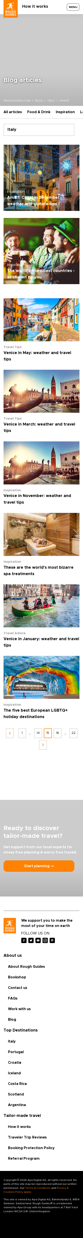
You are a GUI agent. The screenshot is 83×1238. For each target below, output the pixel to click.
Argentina (17, 1105)
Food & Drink (38, 112)
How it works (35, 7)
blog (39, 100)
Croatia (14, 1062)
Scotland (16, 1094)
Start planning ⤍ (39, 866)
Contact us (17, 988)
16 (57, 733)
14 (38, 733)
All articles (13, 112)
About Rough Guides (26, 966)
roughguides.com (17, 100)
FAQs (12, 998)
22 (73, 733)
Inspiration (65, 112)
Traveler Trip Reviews (27, 1137)
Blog (12, 1019)
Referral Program (24, 1158)
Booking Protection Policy (31, 1148)
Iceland (14, 1073)
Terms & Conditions (38, 1188)
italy (51, 100)
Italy (12, 1041)
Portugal (16, 1052)
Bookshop (17, 977)
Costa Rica (17, 1084)
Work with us (19, 1009)
